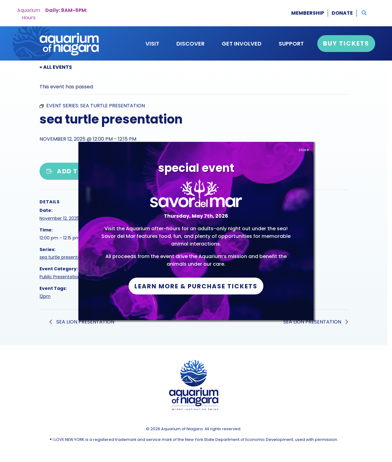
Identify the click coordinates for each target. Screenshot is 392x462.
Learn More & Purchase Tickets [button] (196, 286)
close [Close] (304, 149)
